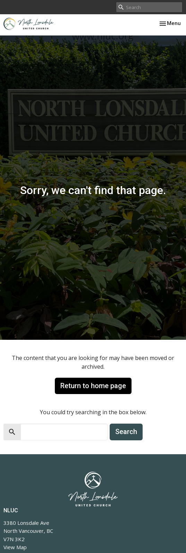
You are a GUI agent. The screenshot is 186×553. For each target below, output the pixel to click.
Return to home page (93, 386)
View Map (15, 547)
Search (126, 431)
